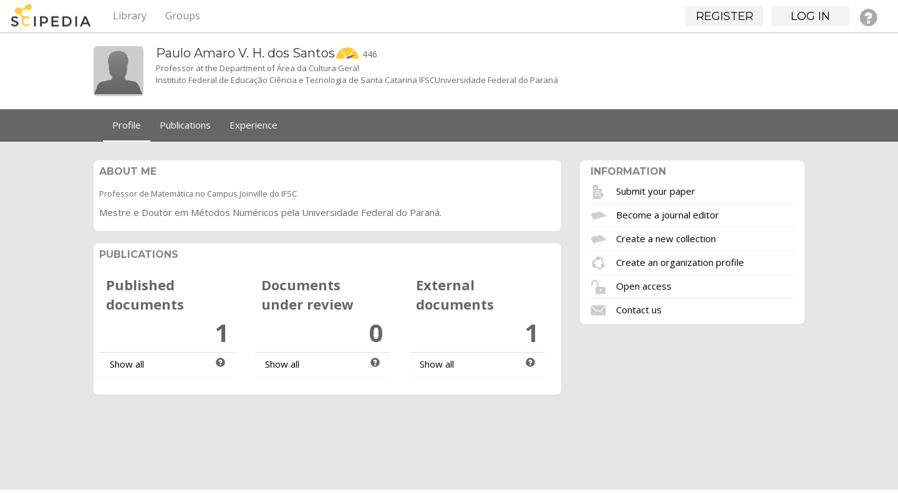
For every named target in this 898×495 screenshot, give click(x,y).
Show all (127, 364)
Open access (644, 285)
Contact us (639, 309)
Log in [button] (810, 16)
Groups (182, 15)
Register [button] (724, 16)
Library (130, 15)
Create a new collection (666, 238)
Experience (253, 125)
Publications (185, 125)
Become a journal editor (667, 214)
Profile (126, 125)
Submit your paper (655, 190)
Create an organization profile (680, 261)
